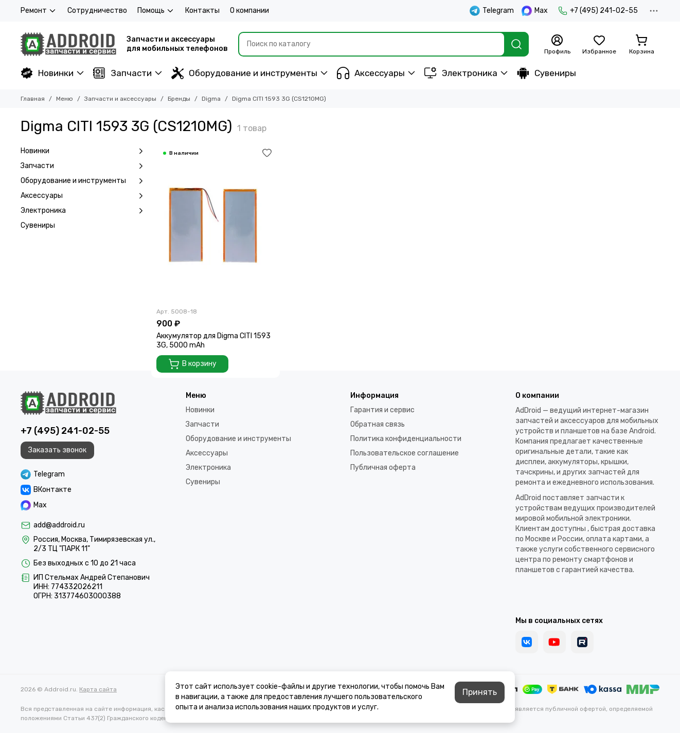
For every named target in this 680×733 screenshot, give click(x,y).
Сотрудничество (97, 10)
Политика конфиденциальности (405, 438)
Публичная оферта (383, 467)
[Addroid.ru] (68, 44)
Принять (479, 692)
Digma (211, 98)
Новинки (47, 73)
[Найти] (516, 44)
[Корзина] (641, 45)
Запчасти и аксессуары (120, 98)
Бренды (179, 98)
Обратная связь (377, 424)
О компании (249, 10)
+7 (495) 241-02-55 (598, 10)
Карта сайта (98, 689)
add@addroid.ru (59, 525)
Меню (64, 98)
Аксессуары (371, 73)
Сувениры (546, 73)
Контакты (202, 10)
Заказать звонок (57, 450)
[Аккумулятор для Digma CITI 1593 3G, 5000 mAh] (215, 223)
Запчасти (122, 73)
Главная (33, 98)
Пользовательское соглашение (404, 453)
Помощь (156, 10)
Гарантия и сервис (382, 410)
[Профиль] (557, 45)
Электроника (460, 73)
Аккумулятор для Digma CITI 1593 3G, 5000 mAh (213, 341)
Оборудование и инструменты (244, 73)
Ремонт (39, 10)
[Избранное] (599, 45)
